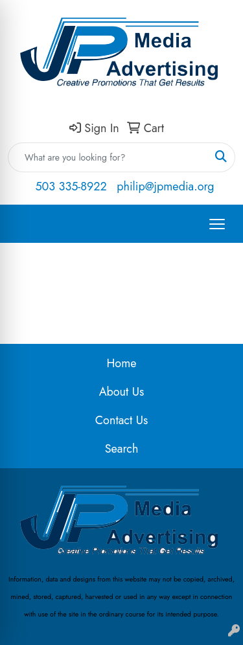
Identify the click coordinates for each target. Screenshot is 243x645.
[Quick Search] (108, 157)
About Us (122, 391)
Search (122, 448)
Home (121, 363)
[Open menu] (217, 224)
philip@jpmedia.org (165, 186)
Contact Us (121, 420)
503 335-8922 (70, 186)
